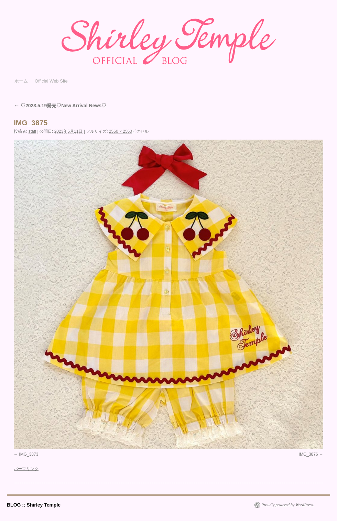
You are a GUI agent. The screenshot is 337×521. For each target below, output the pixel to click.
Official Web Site (51, 81)
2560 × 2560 (120, 131)
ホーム (21, 81)
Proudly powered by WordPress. (287, 504)
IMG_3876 (308, 454)
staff (32, 131)
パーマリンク (26, 468)
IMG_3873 (28, 454)
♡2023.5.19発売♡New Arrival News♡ (60, 105)
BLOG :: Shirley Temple (34, 505)
